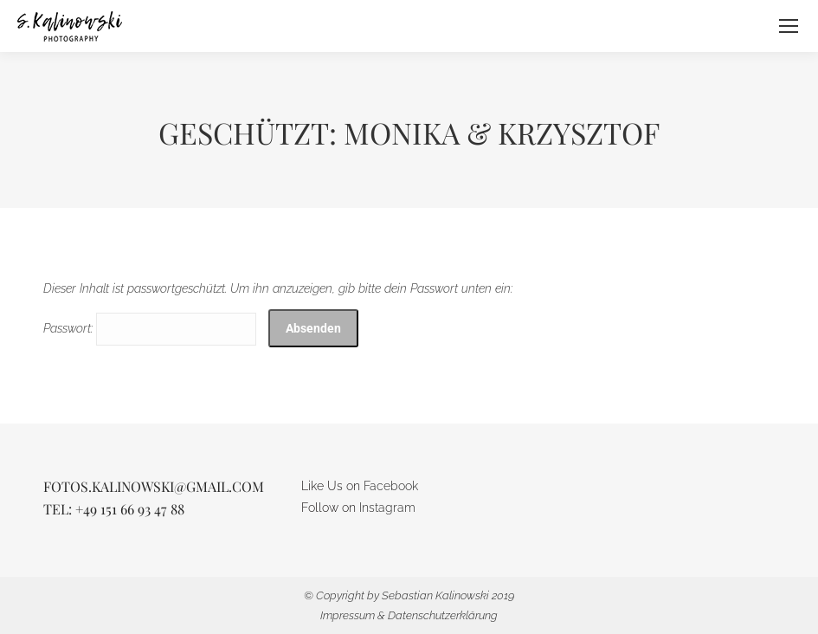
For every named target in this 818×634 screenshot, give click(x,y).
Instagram (387, 507)
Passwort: (149, 328)
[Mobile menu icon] (788, 26)
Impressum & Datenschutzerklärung (409, 615)
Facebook (391, 486)
